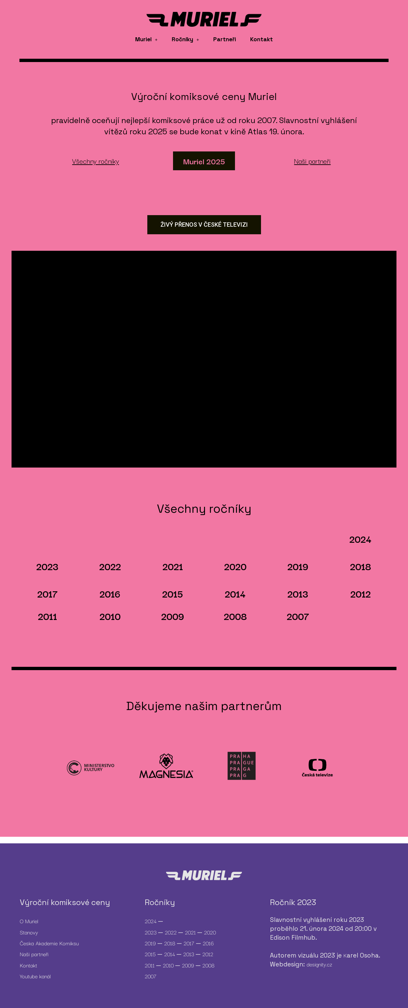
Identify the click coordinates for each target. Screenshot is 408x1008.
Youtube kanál (35, 976)
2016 (110, 593)
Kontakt (261, 39)
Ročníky (185, 39)
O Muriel (29, 921)
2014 (235, 593)
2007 (298, 615)
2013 (297, 593)
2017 (47, 593)
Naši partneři (34, 954)
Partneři (224, 39)
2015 (172, 593)
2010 (110, 615)
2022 (110, 566)
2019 (297, 566)
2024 (360, 538)
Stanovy (29, 932)
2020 (235, 566)
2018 (360, 566)
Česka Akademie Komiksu (49, 943)
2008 (235, 615)
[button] (146, 39)
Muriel (146, 39)
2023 (47, 566)
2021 (172, 566)
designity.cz (319, 964)
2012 (360, 593)
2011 (47, 615)
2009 (172, 615)
